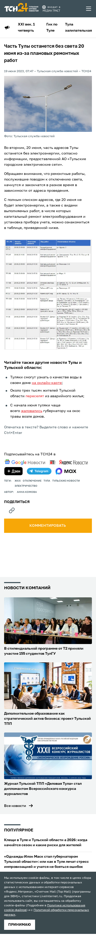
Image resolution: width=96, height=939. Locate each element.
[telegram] (39, 471)
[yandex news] (68, 462)
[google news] (24, 462)
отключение (32, 481)
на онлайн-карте (47, 383)
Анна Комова (27, 492)
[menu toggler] (89, 9)
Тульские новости (66, 481)
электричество (26, 486)
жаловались (31, 411)
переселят (35, 396)
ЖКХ (18, 481)
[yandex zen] (13, 471)
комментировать (48, 526)
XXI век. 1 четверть (26, 27)
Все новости (15, 806)
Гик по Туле (51, 27)
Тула (47, 481)
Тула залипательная (78, 27)
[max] (66, 471)
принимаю (19, 925)
